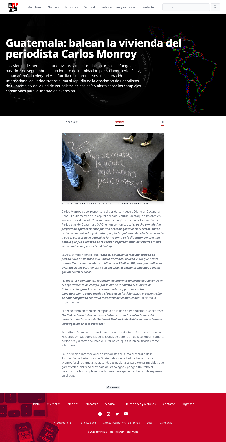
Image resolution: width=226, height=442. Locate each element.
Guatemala (113, 387)
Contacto (147, 7)
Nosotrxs (71, 7)
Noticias (54, 7)
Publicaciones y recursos (118, 7)
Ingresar (188, 404)
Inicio (36, 404)
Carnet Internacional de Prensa (121, 422)
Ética (150, 422)
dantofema (101, 431)
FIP (162, 121)
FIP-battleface (88, 422)
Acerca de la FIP (63, 422)
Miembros (34, 7)
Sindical (90, 7)
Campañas (166, 422)
